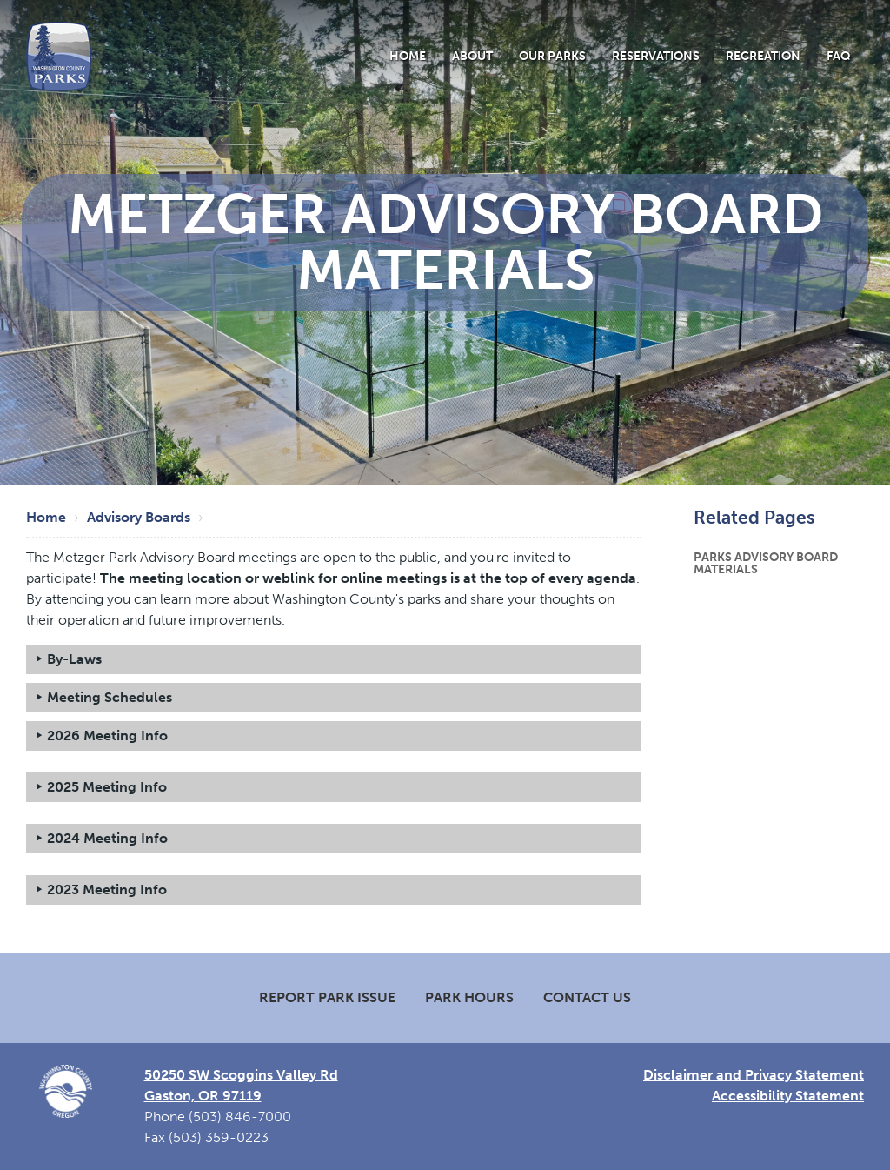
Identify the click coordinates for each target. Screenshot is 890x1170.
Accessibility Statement (788, 1095)
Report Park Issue (327, 997)
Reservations (656, 56)
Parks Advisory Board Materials (766, 563)
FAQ (839, 56)
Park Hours (469, 997)
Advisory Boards (138, 517)
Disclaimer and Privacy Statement (753, 1074)
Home (407, 56)
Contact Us (587, 997)
